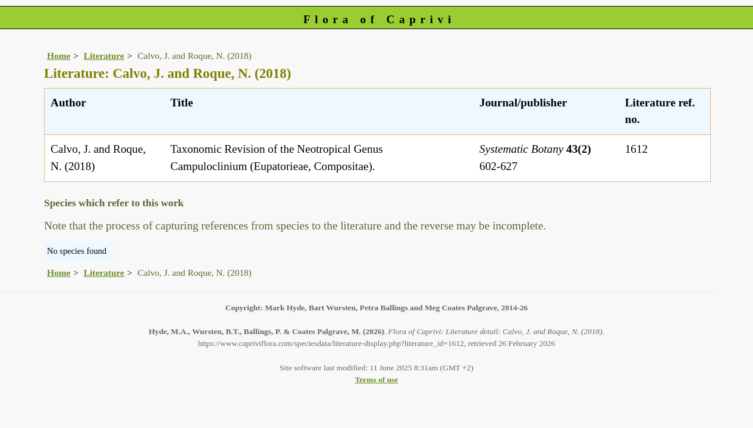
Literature (104, 56)
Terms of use (377, 379)
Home (58, 56)
